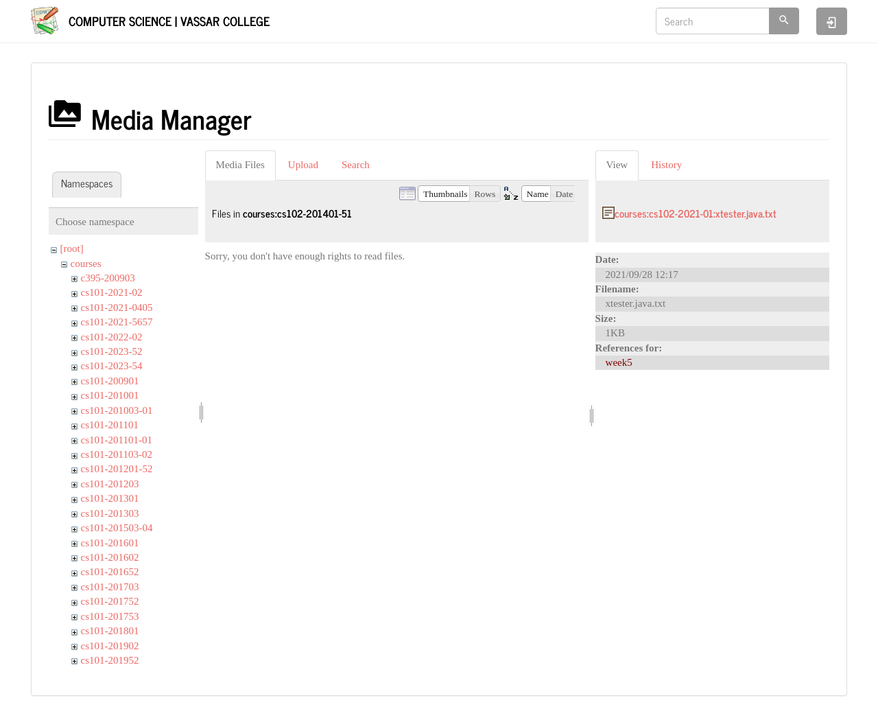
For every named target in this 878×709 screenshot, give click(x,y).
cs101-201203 (110, 483)
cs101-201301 (110, 498)
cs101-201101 (110, 424)
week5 (619, 362)
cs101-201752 (110, 601)
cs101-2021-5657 (117, 321)
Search (356, 164)
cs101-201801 (110, 630)
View (617, 164)
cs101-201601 (110, 542)
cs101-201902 (110, 645)
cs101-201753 (110, 616)
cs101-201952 (110, 660)
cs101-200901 (110, 380)
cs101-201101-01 (116, 439)
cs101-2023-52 (112, 351)
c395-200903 (108, 277)
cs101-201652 (110, 571)
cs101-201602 (110, 557)
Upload (303, 164)
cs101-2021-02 (112, 292)
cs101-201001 (110, 395)
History (666, 164)
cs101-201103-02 (116, 454)
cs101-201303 (110, 513)
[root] (72, 248)
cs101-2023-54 (112, 365)
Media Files (240, 164)
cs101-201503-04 (117, 527)
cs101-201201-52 (117, 468)
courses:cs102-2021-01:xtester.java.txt (695, 213)
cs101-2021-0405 (117, 307)
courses (86, 263)
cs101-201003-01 (117, 410)
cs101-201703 (110, 586)
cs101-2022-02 (112, 337)
